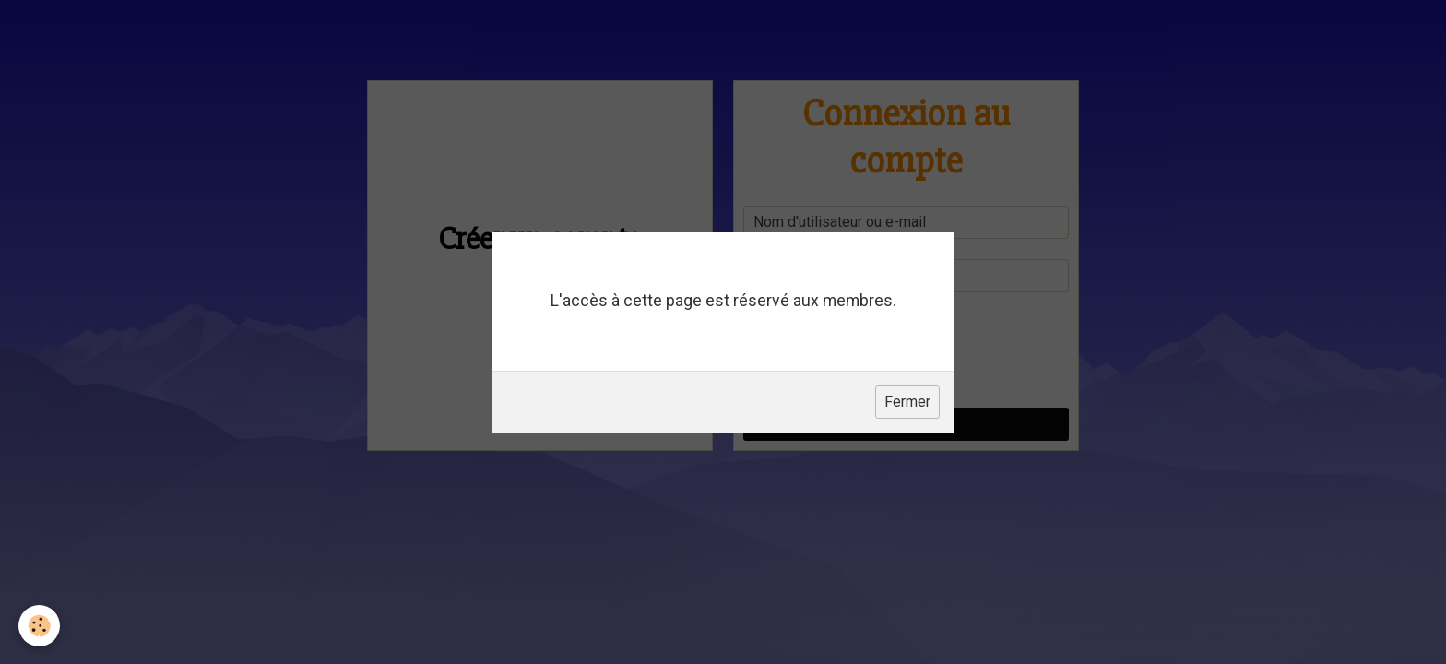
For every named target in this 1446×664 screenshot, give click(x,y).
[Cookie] (39, 625)
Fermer (907, 401)
